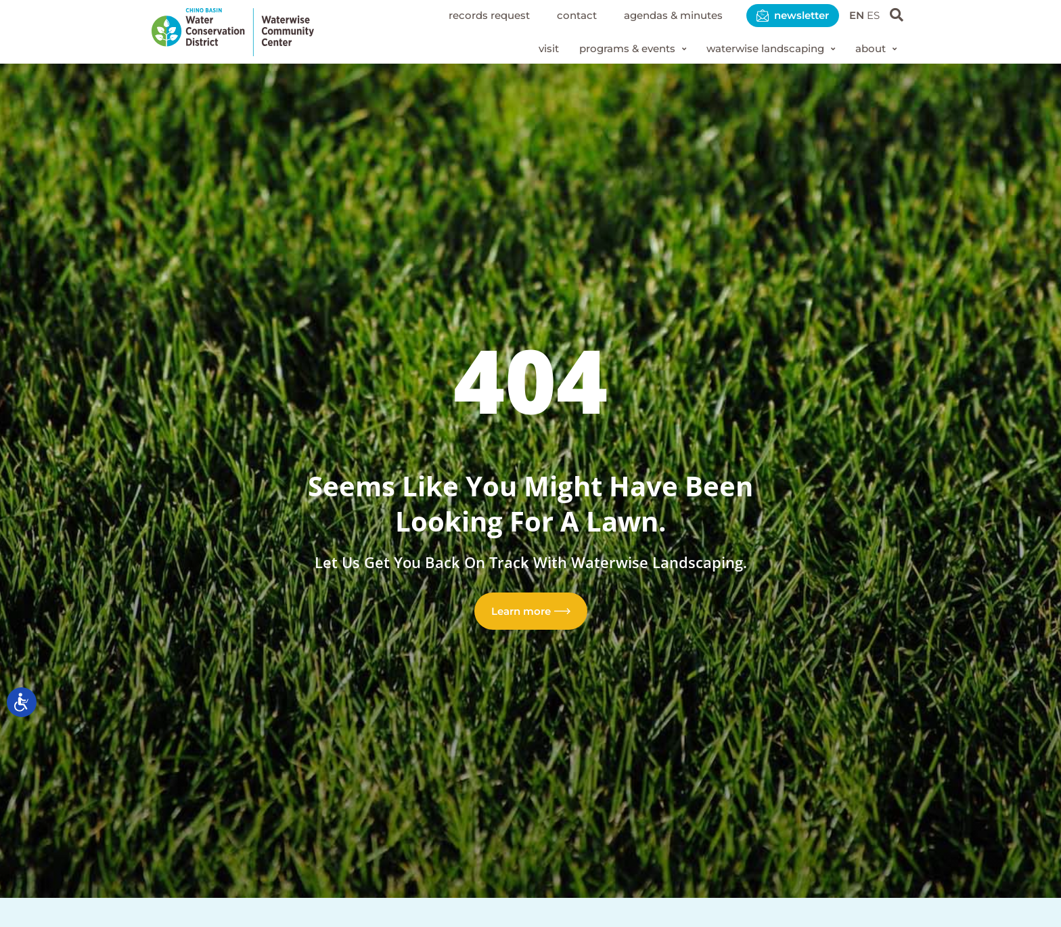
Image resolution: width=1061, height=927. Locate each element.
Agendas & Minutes (660, 15)
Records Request (466, 15)
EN (854, 15)
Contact (558, 15)
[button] (616, 50)
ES (872, 15)
